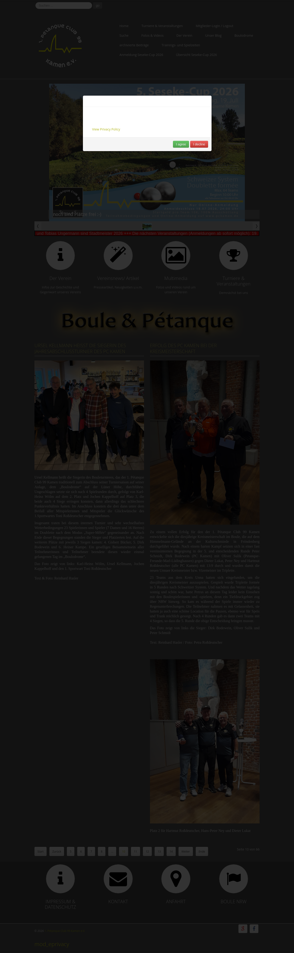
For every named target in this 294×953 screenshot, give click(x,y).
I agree (181, 144)
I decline (199, 144)
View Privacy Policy (106, 129)
